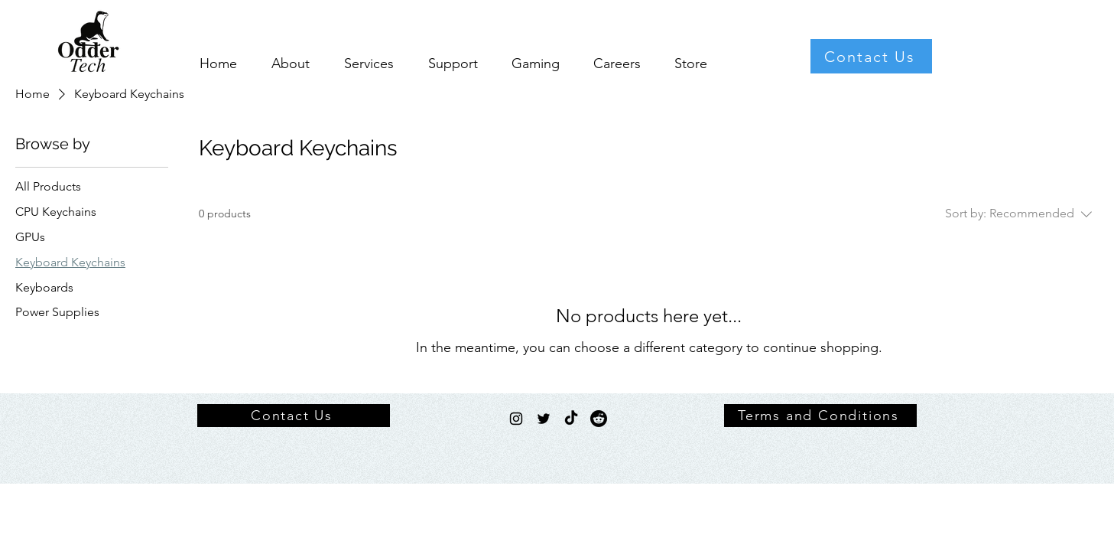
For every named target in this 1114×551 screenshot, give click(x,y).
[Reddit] (598, 418)
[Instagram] (516, 418)
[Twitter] (543, 418)
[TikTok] (571, 418)
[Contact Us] (871, 56)
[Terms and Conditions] (820, 415)
